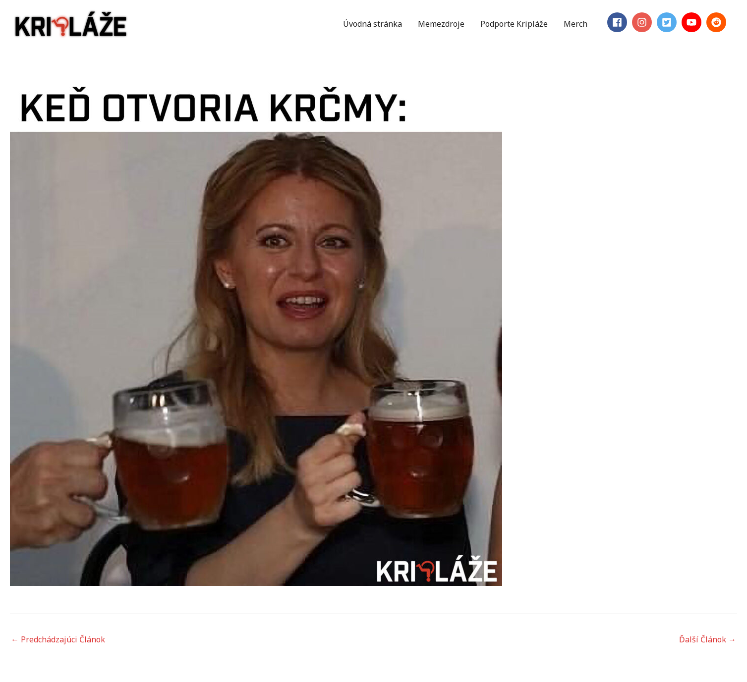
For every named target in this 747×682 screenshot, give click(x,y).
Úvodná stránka (372, 23)
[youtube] (693, 22)
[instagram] (643, 22)
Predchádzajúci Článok (58, 639)
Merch (575, 23)
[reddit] (717, 22)
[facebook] (618, 22)
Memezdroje (441, 23)
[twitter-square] (668, 22)
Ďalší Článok (707, 639)
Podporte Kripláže (514, 23)
